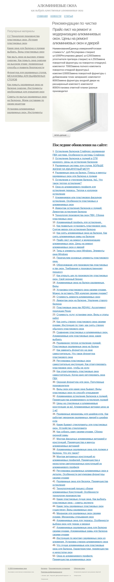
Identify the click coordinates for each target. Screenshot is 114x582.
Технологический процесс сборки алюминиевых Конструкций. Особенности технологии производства (75, 492)
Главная (42, 15)
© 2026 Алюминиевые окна (17, 568)
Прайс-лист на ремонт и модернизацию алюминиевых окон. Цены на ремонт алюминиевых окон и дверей (77, 36)
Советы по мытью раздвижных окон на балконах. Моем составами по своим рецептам (27, 100)
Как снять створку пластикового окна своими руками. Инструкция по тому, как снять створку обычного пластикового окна (79, 325)
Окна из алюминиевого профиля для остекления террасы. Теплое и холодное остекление (75, 190)
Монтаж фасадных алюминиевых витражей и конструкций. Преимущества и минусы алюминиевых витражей (80, 442)
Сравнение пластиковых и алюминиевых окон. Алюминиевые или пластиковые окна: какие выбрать (80, 336)
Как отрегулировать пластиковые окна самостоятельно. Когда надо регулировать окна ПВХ (79, 375)
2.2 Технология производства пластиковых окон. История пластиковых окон (23, 40)
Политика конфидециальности (51, 572)
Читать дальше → (61, 135)
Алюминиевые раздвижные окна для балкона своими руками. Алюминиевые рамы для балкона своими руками (80, 531)
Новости (55, 15)
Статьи (68, 15)
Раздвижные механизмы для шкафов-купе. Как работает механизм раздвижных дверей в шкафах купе (80, 417)
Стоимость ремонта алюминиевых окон (78, 297)
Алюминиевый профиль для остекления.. (79, 222)
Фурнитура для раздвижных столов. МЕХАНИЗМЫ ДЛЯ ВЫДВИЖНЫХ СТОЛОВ (27, 76)
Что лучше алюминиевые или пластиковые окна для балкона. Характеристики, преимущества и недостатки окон (80, 549)
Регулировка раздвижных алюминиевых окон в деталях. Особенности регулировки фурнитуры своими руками (80, 474)
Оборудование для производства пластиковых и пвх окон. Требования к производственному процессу (80, 268)
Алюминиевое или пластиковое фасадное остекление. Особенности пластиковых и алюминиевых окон (77, 201)
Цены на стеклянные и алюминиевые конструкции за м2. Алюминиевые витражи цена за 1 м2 (81, 407)
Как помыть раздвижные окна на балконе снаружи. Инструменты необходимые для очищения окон (25, 88)
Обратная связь (79, 568)
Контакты (44, 568)
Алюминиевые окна (57, 6)
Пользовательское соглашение (59, 568)
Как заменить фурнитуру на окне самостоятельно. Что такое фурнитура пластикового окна (74, 353)
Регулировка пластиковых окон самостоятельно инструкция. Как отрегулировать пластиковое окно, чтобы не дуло (79, 364)
